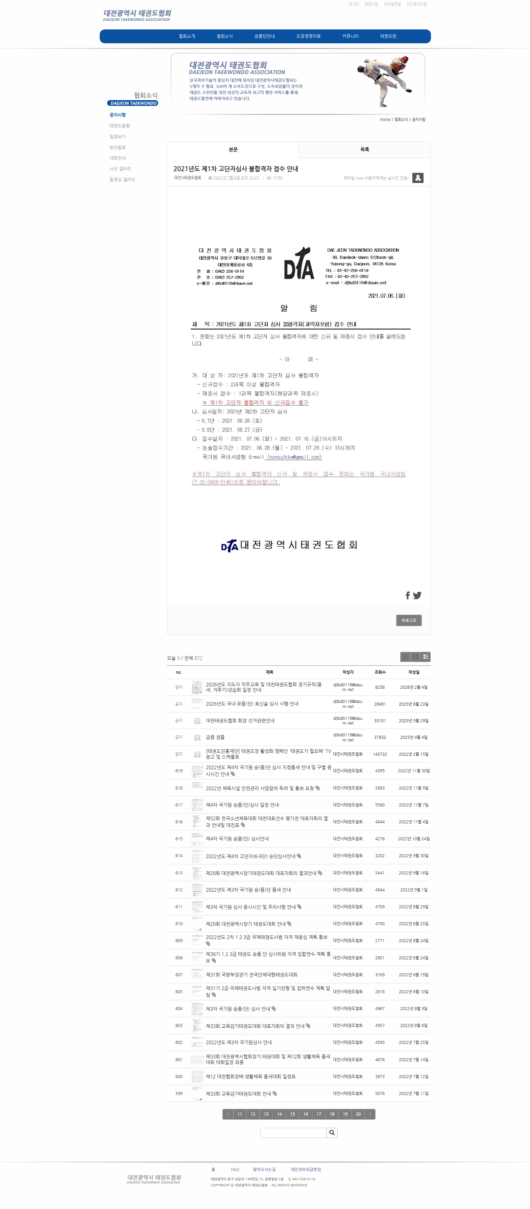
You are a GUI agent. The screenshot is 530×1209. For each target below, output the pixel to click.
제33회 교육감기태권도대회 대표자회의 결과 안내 (255, 1026)
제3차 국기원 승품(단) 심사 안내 (238, 1008)
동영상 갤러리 (122, 179)
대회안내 (118, 157)
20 (358, 1114)
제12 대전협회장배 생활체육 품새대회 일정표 (251, 1076)
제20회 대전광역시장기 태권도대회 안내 (246, 924)
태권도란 (388, 36)
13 (266, 1114)
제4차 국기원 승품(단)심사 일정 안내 (242, 804)
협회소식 (225, 36)
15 (292, 1114)
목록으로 (409, 620)
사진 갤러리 (120, 168)
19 (345, 1114)
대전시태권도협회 (187, 178)
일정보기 (118, 136)
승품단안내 (265, 36)
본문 (233, 149)
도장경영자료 (308, 36)
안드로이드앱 (417, 4)
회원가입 (371, 4)
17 (318, 1114)
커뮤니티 (350, 36)
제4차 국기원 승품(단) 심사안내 (237, 838)
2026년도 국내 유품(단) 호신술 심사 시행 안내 (252, 703)
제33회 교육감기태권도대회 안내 (238, 1093)
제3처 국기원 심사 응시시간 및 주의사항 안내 (251, 907)
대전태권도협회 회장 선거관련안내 (240, 720)
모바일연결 (392, 4)
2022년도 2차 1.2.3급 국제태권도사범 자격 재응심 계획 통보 (267, 937)
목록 (364, 149)
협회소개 (187, 36)
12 (252, 1114)
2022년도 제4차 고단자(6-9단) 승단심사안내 (250, 856)
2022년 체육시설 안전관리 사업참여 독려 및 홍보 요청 (260, 788)
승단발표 (118, 147)
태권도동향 (120, 125)
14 (279, 1114)
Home (385, 119)
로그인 (354, 4)
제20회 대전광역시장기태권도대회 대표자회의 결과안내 (261, 873)
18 (332, 1114)
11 (239, 1114)
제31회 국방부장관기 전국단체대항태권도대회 (251, 974)
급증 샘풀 (216, 737)
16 (305, 1114)
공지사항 (118, 114)
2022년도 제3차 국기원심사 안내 (239, 1042)
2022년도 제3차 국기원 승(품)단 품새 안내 (248, 889)
